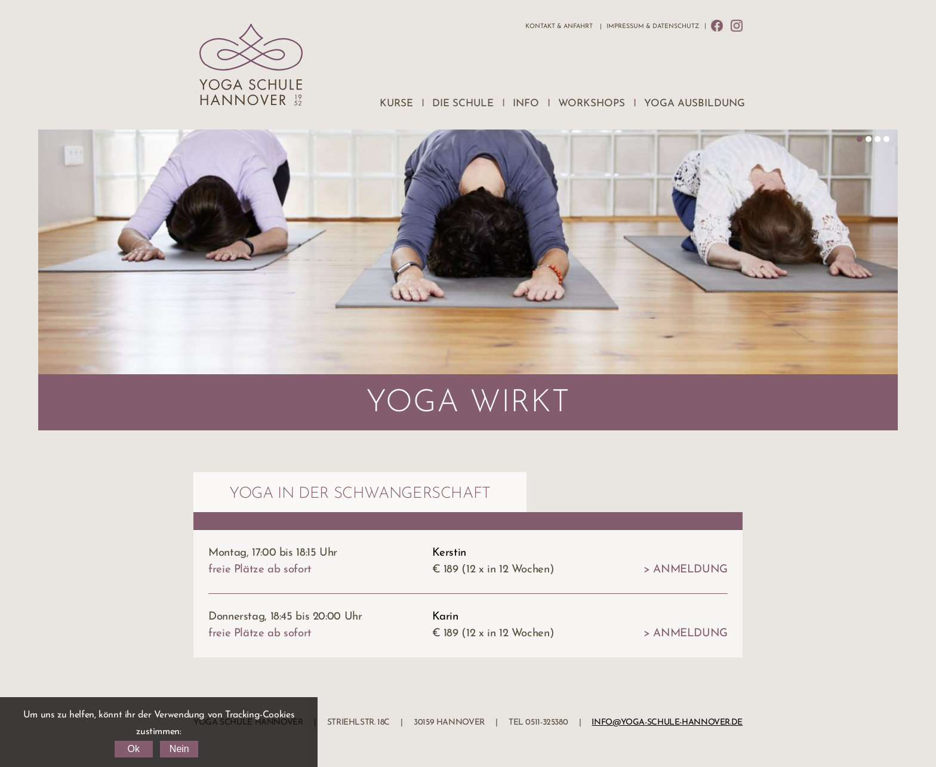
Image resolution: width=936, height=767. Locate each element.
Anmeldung (690, 569)
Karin (445, 617)
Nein (179, 749)
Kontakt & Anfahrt (559, 26)
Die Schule (463, 103)
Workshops (591, 103)
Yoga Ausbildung (694, 103)
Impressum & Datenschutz (652, 26)
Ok (133, 749)
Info (526, 103)
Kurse (396, 103)
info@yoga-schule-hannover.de (667, 722)
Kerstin (449, 553)
